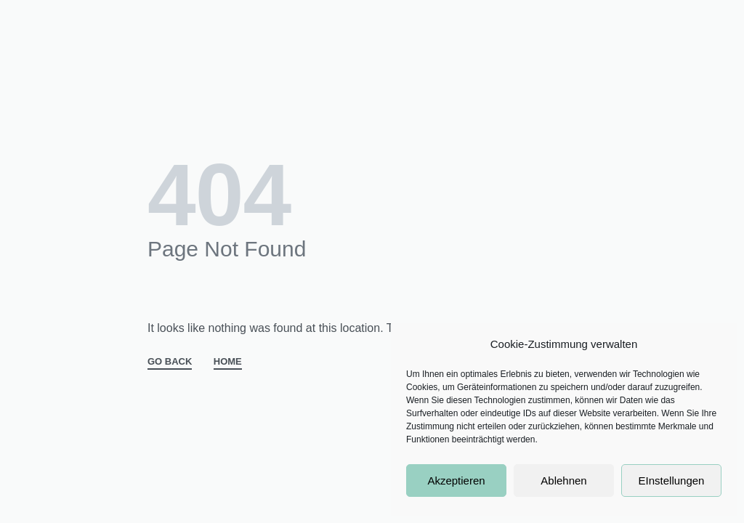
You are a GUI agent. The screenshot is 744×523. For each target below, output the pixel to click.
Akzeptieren (456, 480)
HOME (228, 362)
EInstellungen (672, 480)
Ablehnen (563, 480)
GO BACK (169, 362)
